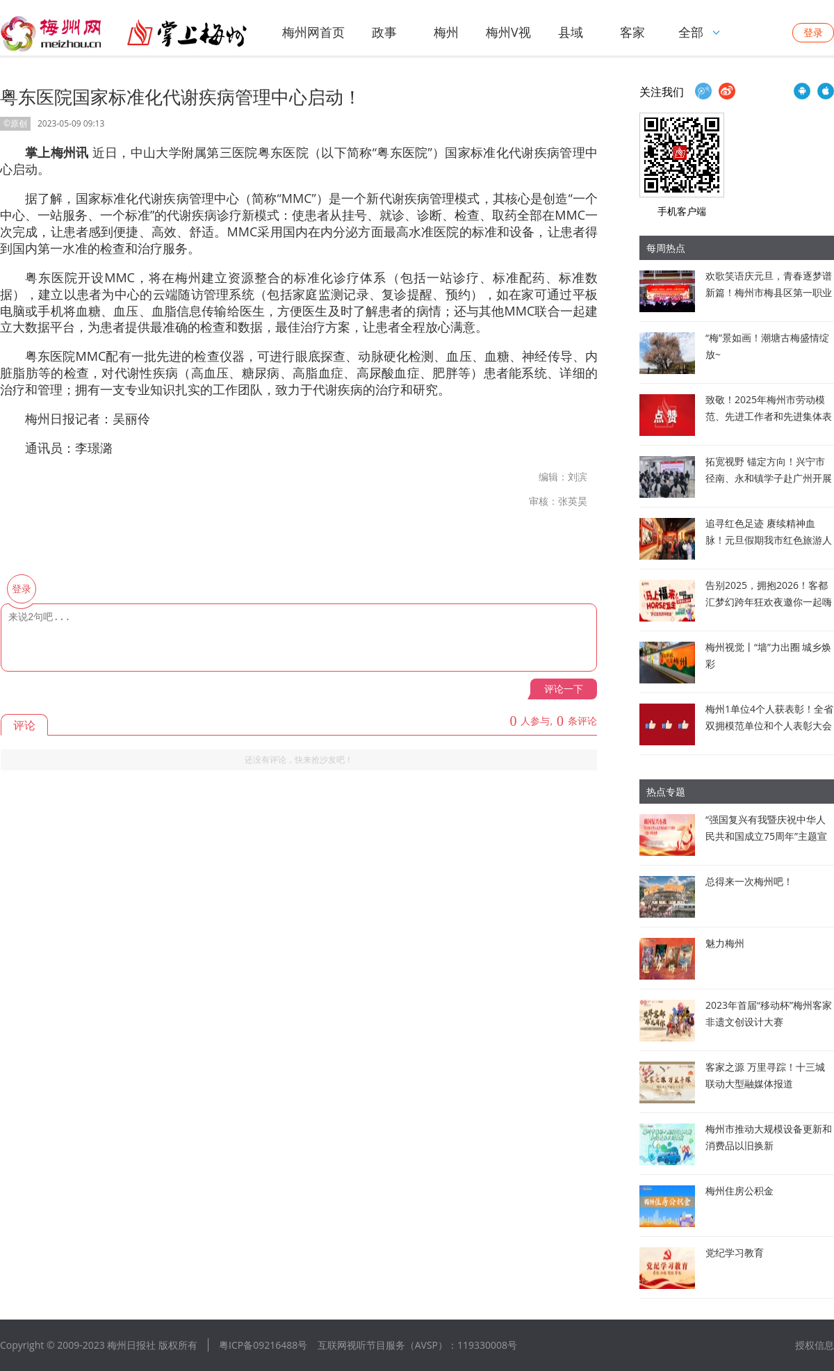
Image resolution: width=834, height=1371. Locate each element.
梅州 (446, 32)
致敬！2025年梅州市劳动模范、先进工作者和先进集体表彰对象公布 (768, 416)
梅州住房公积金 (739, 1190)
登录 (813, 32)
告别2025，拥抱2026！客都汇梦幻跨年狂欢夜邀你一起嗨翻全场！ (768, 601)
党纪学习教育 (734, 1252)
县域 (570, 32)
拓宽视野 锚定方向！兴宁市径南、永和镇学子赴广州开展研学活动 (768, 478)
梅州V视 (508, 32)
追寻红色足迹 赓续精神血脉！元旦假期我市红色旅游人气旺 (768, 540)
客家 (632, 32)
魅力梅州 (724, 943)
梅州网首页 (313, 32)
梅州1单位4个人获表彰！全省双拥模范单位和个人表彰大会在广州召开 (769, 725)
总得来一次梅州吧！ (749, 881)
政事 (384, 32)
